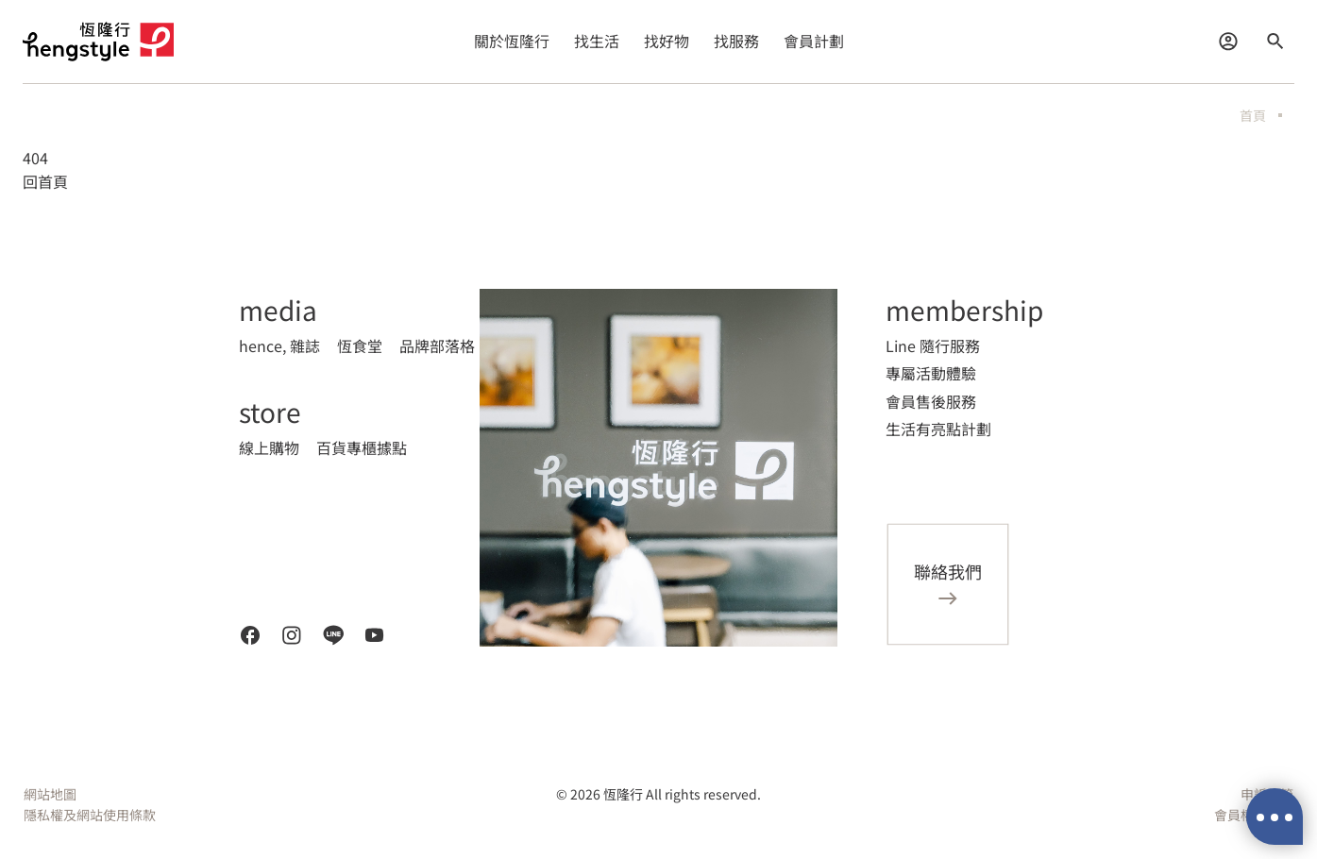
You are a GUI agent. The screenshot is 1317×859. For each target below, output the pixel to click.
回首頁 (45, 181)
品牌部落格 (437, 345)
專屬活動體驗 (931, 373)
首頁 (1253, 115)
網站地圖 (50, 793)
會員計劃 (814, 40)
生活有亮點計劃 (938, 428)
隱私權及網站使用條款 (90, 814)
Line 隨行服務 (933, 345)
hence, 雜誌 (279, 345)
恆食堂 (359, 345)
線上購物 (269, 447)
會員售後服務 (931, 401)
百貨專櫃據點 (361, 447)
